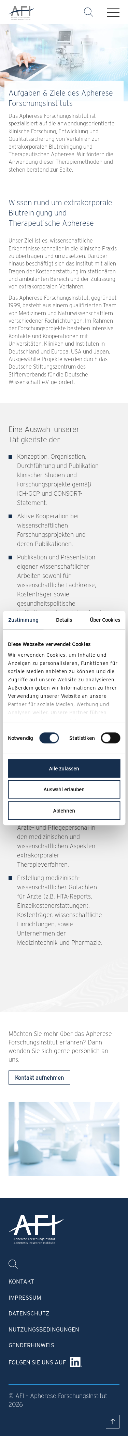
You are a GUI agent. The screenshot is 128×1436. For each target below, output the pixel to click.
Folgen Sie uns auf (37, 1362)
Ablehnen (64, 810)
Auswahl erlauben (64, 789)
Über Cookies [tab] (105, 619)
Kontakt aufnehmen (39, 1077)
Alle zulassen (64, 768)
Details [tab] (64, 619)
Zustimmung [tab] (23, 619)
